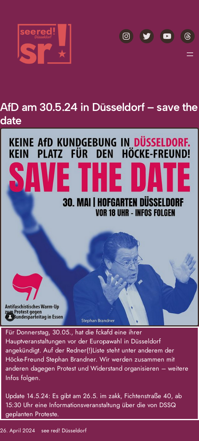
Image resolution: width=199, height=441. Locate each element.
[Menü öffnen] (190, 54)
